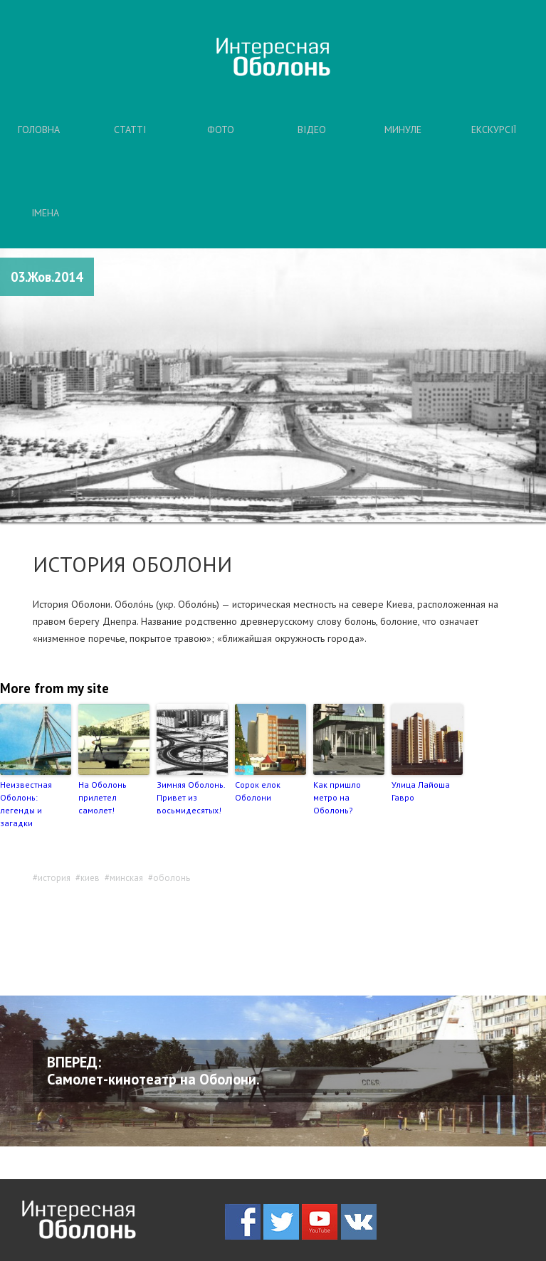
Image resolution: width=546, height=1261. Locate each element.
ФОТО (220, 129)
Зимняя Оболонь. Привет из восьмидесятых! (191, 797)
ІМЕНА (45, 212)
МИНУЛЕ (402, 129)
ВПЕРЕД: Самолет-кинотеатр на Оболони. (153, 1070)
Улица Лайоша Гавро (421, 791)
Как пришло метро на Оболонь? (337, 797)
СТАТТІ (130, 129)
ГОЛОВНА (39, 129)
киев (90, 878)
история (54, 878)
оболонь (171, 878)
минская (126, 878)
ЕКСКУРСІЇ (493, 129)
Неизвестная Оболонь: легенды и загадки (26, 803)
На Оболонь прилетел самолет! (102, 797)
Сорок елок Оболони (257, 791)
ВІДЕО (312, 129)
